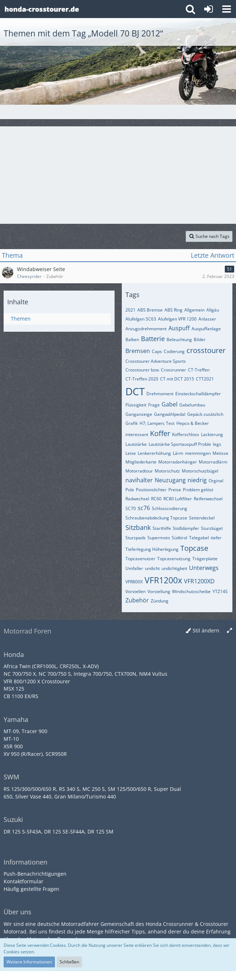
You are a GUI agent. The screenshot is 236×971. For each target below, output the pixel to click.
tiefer (216, 538)
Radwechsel (137, 499)
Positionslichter (151, 490)
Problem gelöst (198, 490)
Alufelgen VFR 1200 (177, 319)
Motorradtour (139, 471)
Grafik (131, 423)
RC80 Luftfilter (177, 499)
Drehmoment (159, 394)
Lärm (178, 453)
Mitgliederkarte (140, 462)
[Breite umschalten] (229, 631)
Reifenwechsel (208, 499)
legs (217, 444)
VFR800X (134, 582)
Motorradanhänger (177, 462)
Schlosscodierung (169, 508)
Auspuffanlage (206, 329)
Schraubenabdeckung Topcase (156, 518)
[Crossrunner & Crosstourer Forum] (41, 9)
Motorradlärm (213, 462)
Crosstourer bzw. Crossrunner (155, 370)
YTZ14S (220, 591)
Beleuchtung (179, 339)
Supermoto (158, 538)
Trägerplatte (205, 559)
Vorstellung (158, 591)
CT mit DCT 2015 (177, 379)
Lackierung (212, 434)
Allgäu (212, 310)
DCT (135, 391)
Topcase (194, 548)
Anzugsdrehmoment (146, 329)
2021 (130, 310)
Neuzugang (170, 480)
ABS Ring (173, 310)
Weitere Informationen (29, 962)
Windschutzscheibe (191, 591)
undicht (152, 568)
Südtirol (179, 538)
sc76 (144, 508)
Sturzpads (135, 538)
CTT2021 (205, 379)
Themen (21, 318)
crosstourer (206, 350)
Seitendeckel (202, 518)
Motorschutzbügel (200, 471)
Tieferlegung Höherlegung (152, 549)
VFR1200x (163, 580)
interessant (136, 434)
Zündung (159, 601)
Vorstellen (135, 591)
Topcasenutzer (140, 559)
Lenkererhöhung (154, 453)
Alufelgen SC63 (140, 319)
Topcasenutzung (173, 559)
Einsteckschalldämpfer (198, 394)
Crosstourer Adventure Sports (155, 361)
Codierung (174, 351)
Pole (129, 490)
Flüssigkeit (135, 405)
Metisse (220, 453)
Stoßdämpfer (186, 528)
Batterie (153, 338)
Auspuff (179, 328)
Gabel (169, 404)
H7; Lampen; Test (157, 423)
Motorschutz (167, 471)
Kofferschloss (185, 434)
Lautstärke (136, 444)
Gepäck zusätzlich (205, 414)
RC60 (156, 499)
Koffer (160, 433)
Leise (130, 453)
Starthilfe (162, 528)
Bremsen (137, 351)
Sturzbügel (212, 528)
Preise (174, 490)
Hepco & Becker (192, 423)
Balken (132, 339)
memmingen (198, 453)
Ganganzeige (138, 414)
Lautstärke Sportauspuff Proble (180, 444)
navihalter (139, 480)
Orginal (216, 481)
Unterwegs (204, 568)
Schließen (69, 962)
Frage (154, 405)
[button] (226, 9)
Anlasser (207, 319)
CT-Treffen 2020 (141, 379)
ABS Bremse (150, 310)
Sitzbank (138, 527)
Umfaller (134, 568)
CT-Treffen (199, 370)
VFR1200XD (199, 581)
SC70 (130, 508)
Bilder (200, 339)
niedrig (197, 480)
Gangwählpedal (169, 414)
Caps (157, 351)
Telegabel (199, 538)
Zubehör (137, 600)
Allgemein (194, 310)
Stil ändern (206, 630)
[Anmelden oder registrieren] (208, 9)
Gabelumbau (192, 405)
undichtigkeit (174, 568)
